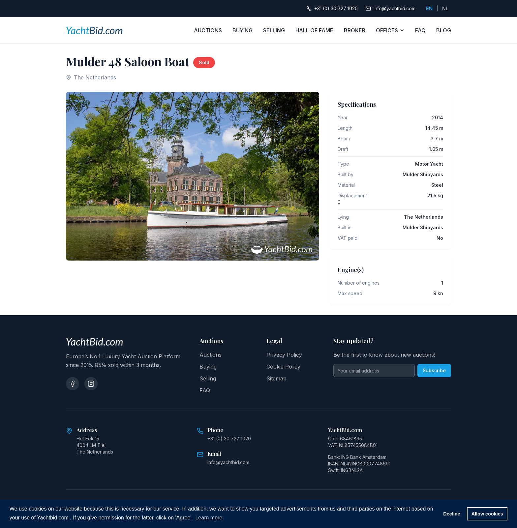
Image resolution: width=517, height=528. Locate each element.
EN (429, 8)
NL (445, 8)
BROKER (354, 30)
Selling (207, 378)
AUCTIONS (208, 30)
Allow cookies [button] (487, 513)
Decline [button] (451, 513)
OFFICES (390, 30)
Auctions (210, 354)
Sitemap (276, 378)
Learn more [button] (208, 517)
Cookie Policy (283, 366)
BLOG (443, 30)
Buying (208, 366)
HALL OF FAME (314, 30)
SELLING (274, 30)
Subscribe (434, 370)
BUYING (242, 30)
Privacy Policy (284, 354)
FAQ (420, 30)
